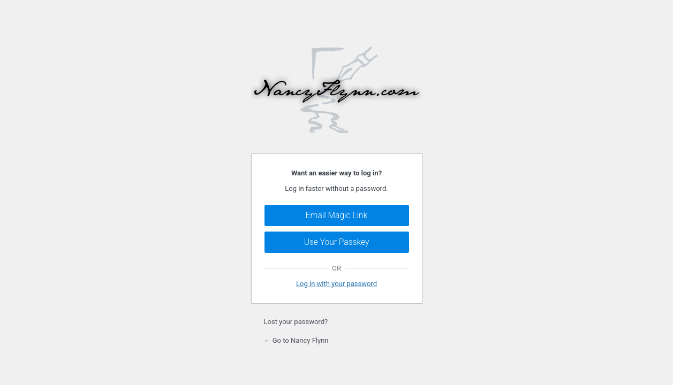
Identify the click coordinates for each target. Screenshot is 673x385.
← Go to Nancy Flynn (296, 340)
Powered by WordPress (336, 87)
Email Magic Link (337, 215)
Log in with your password (336, 284)
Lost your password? (296, 322)
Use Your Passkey (336, 242)
